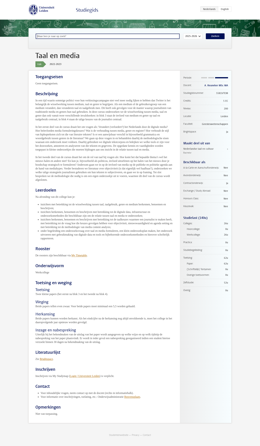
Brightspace (46, 359)
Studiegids (87, 10)
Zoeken (215, 36)
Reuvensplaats (132, 396)
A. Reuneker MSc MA (216, 85)
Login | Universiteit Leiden (85, 376)
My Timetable (79, 255)
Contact (147, 435)
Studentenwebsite (118, 435)
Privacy (135, 435)
